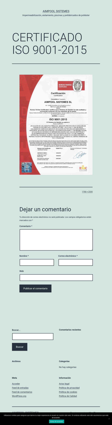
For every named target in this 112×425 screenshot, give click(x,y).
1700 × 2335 (87, 192)
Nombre (24, 256)
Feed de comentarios (22, 392)
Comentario (25, 226)
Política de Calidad (68, 396)
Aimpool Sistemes (56, 11)
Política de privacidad (69, 388)
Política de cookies (68, 392)
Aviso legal (64, 383)
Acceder (16, 383)
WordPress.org (19, 396)
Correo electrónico (68, 256)
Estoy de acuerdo (56, 421)
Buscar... (16, 330)
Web (21, 271)
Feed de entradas (20, 388)
